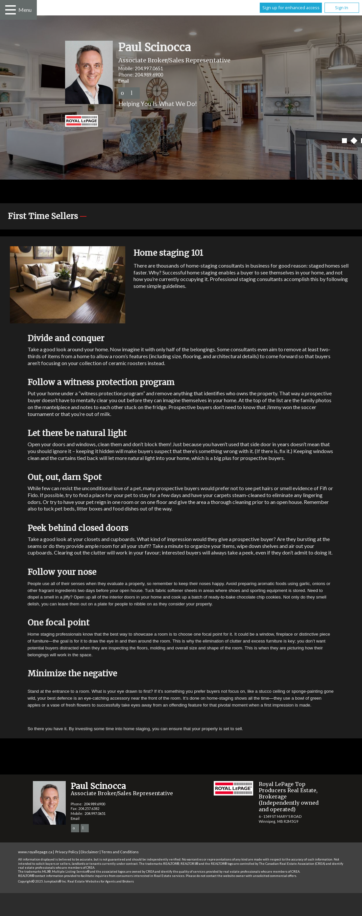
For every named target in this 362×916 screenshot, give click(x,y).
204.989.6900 (149, 74)
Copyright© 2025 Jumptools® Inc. (42, 881)
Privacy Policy (66, 852)
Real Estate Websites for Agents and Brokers (100, 881)
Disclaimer (90, 852)
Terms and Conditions (120, 852)
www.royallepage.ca (35, 852)
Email (123, 81)
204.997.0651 (149, 68)
